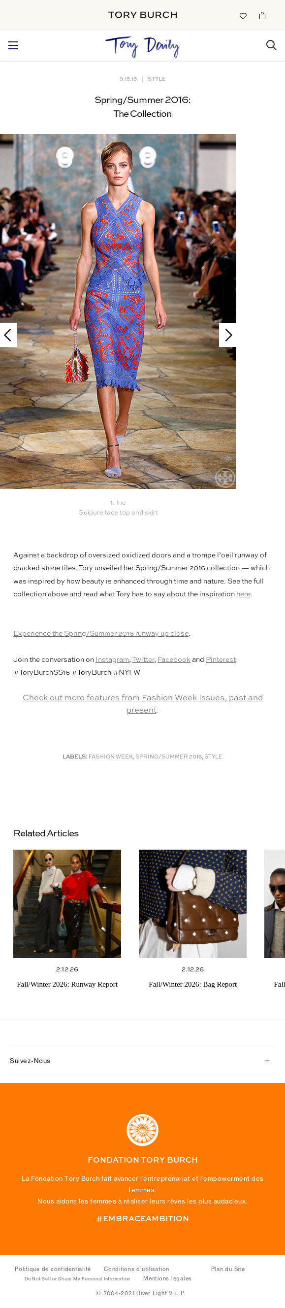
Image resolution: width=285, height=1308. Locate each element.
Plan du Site (228, 1269)
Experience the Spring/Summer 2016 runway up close (101, 633)
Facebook (174, 659)
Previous (12, 335)
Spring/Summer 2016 (168, 757)
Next (224, 335)
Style (157, 78)
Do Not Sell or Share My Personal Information (77, 1278)
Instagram (112, 659)
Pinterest (221, 659)
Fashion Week (111, 757)
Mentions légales (167, 1278)
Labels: (75, 757)
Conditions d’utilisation (136, 1269)
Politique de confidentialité (53, 1269)
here (243, 594)
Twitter (143, 659)
